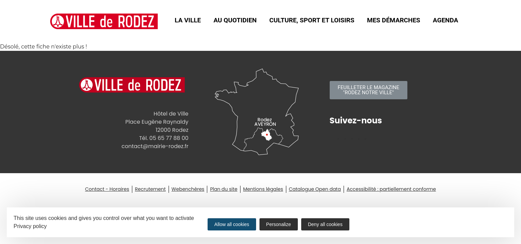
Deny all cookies (325, 224)
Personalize (278, 224)
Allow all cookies (231, 224)
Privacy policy (30, 226)
